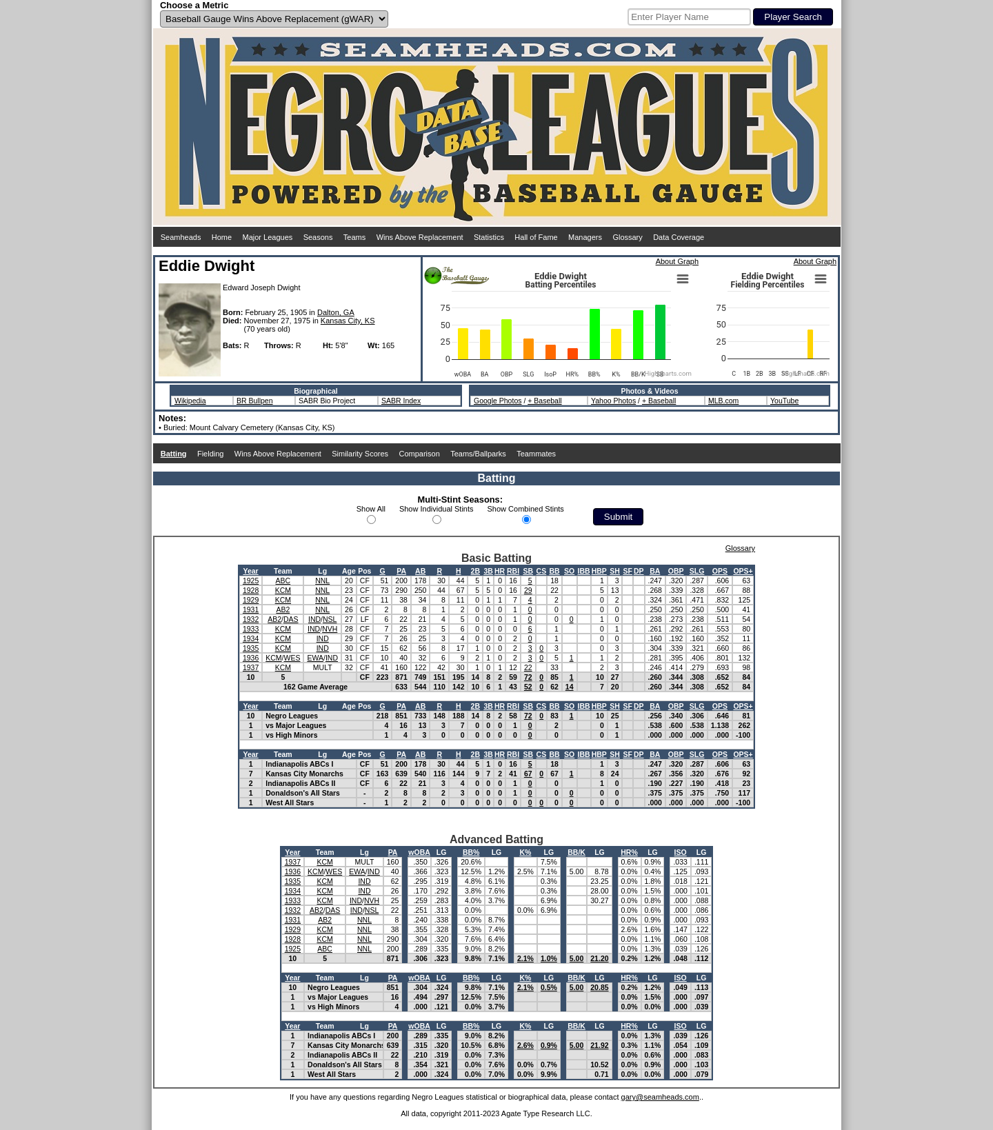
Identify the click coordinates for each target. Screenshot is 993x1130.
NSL (330, 619)
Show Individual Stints (436, 509)
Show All (371, 509)
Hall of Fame (535, 237)
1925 (251, 580)
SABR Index (401, 400)
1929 (251, 600)
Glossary (627, 237)
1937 (251, 667)
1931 (251, 609)
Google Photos (497, 400)
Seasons (318, 237)
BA (655, 571)
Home (222, 237)
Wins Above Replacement (420, 237)
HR (499, 571)
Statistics (489, 237)
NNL (322, 580)
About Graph (677, 261)
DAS (291, 619)
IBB (584, 571)
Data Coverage (678, 237)
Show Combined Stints (526, 509)
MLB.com (723, 400)
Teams (354, 237)
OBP (676, 571)
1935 (251, 648)
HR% (629, 852)
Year (250, 571)
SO (569, 571)
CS (541, 571)
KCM (283, 590)
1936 (251, 658)
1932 (251, 619)
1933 (251, 629)
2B (475, 571)
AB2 (283, 609)
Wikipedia (190, 400)
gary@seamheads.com (660, 1097)
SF (627, 571)
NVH (329, 629)
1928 (251, 590)
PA (401, 571)
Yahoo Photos (613, 400)
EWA (315, 658)
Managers (585, 237)
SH (615, 571)
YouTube (784, 400)
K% (525, 852)
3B (487, 571)
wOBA (419, 852)
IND (314, 619)
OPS (720, 571)
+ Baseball (544, 400)
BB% (471, 852)
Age (349, 571)
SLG (697, 571)
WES (292, 658)
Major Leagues (268, 237)
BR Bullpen (255, 400)
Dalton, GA (335, 312)
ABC (283, 580)
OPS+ (742, 571)
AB (420, 571)
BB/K (576, 852)
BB (554, 571)
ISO (680, 852)
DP (639, 571)
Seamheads (181, 237)
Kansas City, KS (348, 320)
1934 (251, 638)
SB (528, 571)
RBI (513, 571)
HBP (599, 571)
